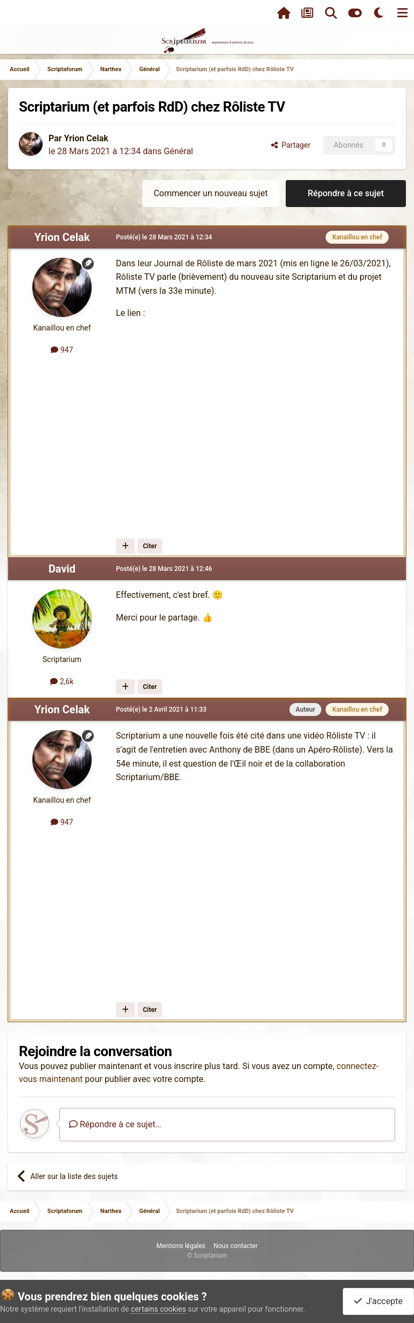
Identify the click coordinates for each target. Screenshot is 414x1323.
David (62, 568)
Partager (290, 145)
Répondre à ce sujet (346, 193)
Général (178, 151)
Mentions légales (180, 1246)
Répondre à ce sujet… (115, 1124)
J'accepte (378, 1301)
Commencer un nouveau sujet (211, 193)
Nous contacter (235, 1246)
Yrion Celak (86, 138)
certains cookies (158, 1309)
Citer (150, 546)
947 (62, 350)
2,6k (61, 681)
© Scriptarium (207, 1255)
